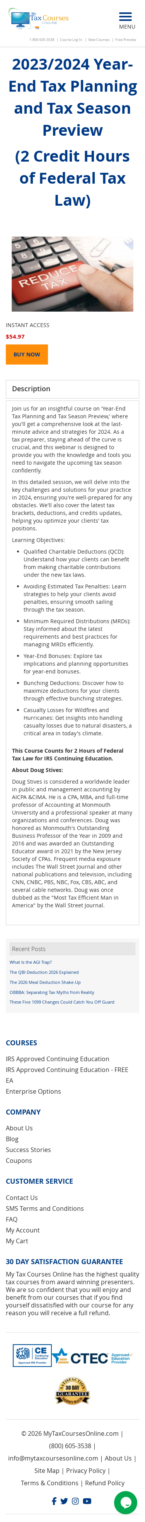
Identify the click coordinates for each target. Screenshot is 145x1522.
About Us (19, 1128)
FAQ (11, 1219)
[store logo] (39, 19)
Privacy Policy (86, 1470)
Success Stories (28, 1149)
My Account (23, 1230)
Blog (12, 1139)
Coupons (19, 1160)
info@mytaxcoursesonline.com (53, 1458)
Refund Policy (105, 1483)
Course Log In (71, 39)
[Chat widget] (125, 1502)
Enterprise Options (33, 1091)
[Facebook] (54, 1502)
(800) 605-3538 (70, 1446)
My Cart (17, 1241)
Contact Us (22, 1197)
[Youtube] (87, 1502)
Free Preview (125, 39)
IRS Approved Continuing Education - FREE (67, 1069)
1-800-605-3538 (41, 39)
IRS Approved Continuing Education (57, 1059)
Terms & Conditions (49, 1483)
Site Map (47, 1470)
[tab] (72, 389)
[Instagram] (75, 1502)
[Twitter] (64, 1502)
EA (9, 1080)
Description (31, 388)
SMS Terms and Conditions (45, 1208)
